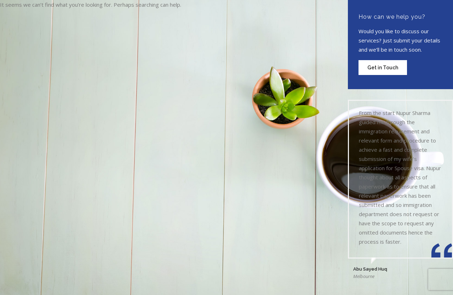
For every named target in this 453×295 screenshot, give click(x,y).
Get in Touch (382, 67)
